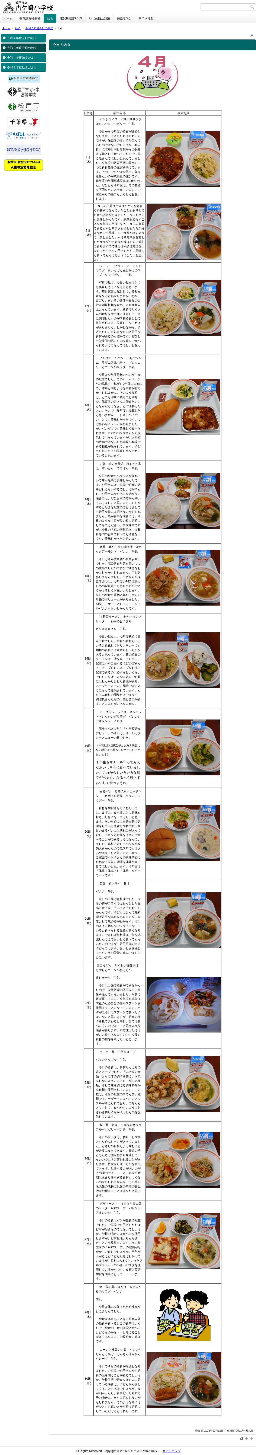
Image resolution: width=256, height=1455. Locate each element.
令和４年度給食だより (22, 57)
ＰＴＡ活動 (146, 18)
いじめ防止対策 (99, 18)
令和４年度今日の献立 (22, 38)
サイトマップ (171, 1451)
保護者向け (124, 18)
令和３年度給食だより (22, 67)
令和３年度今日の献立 (39, 28)
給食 (50, 18)
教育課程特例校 (29, 18)
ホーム (8, 18)
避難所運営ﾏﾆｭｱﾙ (71, 18)
